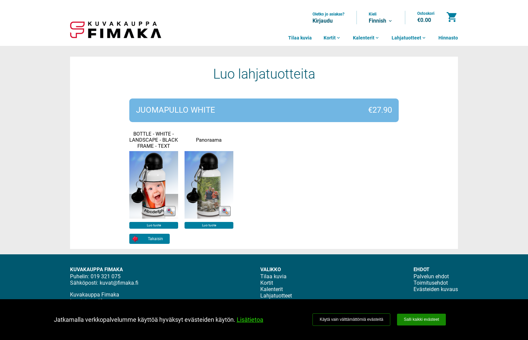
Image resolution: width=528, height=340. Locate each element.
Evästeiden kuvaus (436, 289)
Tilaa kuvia (300, 37)
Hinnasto (448, 37)
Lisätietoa (250, 319)
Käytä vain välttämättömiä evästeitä (351, 319)
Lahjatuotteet (409, 37)
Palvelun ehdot (431, 276)
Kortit (332, 37)
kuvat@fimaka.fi (119, 283)
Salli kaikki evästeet (421, 319)
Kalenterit (366, 37)
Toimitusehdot (431, 283)
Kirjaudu (322, 21)
